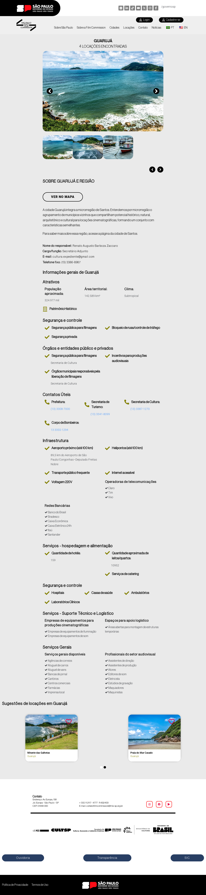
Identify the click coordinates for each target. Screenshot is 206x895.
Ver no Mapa (62, 197)
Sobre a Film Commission (91, 27)
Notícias (156, 27)
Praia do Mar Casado (141, 752)
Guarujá (31, 756)
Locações (128, 27)
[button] (50, 91)
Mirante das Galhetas (38, 752)
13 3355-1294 (59, 429)
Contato (143, 27)
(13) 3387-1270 (140, 408)
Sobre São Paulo (63, 27)
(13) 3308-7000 (60, 408)
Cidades (114, 27)
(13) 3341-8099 (100, 414)
